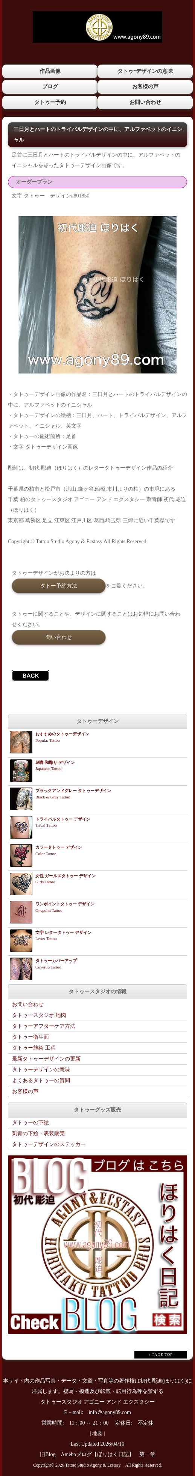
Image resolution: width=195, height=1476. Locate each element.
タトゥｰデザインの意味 (145, 71)
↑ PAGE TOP (161, 1354)
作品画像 (50, 71)
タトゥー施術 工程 (34, 1048)
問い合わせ (59, 637)
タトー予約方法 (58, 586)
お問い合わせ (145, 102)
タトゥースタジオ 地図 (39, 1015)
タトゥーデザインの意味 (41, 1069)
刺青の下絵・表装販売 (38, 1133)
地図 (97, 1433)
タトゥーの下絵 (30, 1122)
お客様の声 (145, 86)
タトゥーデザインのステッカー (49, 1144)
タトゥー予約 (50, 102)
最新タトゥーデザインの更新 (46, 1059)
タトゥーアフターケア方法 (43, 1026)
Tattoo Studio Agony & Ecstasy (92, 1465)
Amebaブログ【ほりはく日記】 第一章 (110, 1454)
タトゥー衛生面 (30, 1037)
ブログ (50, 86)
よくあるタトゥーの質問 (41, 1080)
